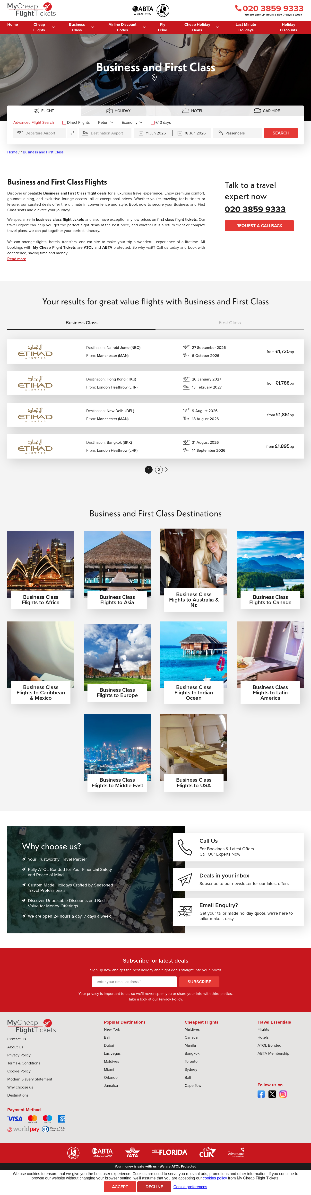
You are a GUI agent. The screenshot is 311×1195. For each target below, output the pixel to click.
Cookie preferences (190, 1187)
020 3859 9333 (269, 8)
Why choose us (20, 1099)
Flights (263, 1041)
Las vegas (112, 1065)
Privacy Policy (170, 1011)
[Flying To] (105, 133)
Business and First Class (43, 152)
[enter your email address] (134, 993)
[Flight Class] (132, 122)
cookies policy (215, 1178)
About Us (15, 1059)
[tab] (44, 111)
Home (12, 24)
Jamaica (111, 1097)
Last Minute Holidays (246, 27)
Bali (107, 1049)
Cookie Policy (19, 1083)
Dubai (109, 1057)
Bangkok (192, 1065)
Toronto (191, 1073)
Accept (120, 1187)
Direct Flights (76, 122)
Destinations (17, 1107)
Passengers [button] (235, 133)
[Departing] (153, 133)
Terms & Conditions (23, 1075)
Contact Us (16, 1050)
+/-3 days (161, 122)
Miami (109, 1081)
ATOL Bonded (269, 1057)
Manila (190, 1057)
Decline (154, 1187)
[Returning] (192, 133)
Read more (16, 259)
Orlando (111, 1089)
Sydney (191, 1081)
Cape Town (194, 1097)
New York (112, 1041)
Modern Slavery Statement (29, 1091)
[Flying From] (39, 133)
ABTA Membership (273, 1065)
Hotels (263, 1049)
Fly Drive (162, 27)
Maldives (111, 1073)
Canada (191, 1049)
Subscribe (199, 993)
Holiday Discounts (288, 27)
